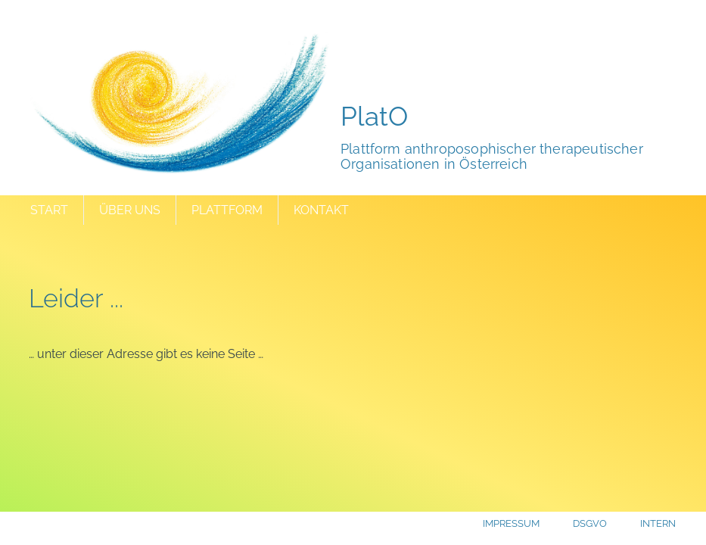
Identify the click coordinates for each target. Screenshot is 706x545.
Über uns (129, 210)
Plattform (227, 210)
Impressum (511, 523)
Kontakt (321, 210)
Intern (658, 523)
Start (49, 210)
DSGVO (590, 523)
